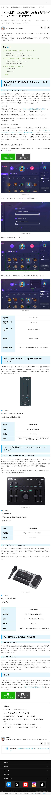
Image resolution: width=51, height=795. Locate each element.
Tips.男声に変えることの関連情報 (14, 66)
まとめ (6, 74)
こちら (35, 793)
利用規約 (44, 791)
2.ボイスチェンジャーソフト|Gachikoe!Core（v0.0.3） (19, 55)
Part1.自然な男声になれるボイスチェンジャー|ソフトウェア (21, 50)
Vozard (7, 7)
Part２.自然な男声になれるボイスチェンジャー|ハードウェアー (22, 58)
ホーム (2, 7)
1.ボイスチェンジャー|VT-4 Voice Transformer (17, 61)
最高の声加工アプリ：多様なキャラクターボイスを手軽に (19, 724)
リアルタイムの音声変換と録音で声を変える (33, 109)
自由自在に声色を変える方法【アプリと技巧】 (16, 713)
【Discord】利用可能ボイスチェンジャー (15, 710)
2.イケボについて (10, 71)
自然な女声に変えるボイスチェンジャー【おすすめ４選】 (19, 716)
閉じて (44, 793)
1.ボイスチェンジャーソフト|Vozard (14, 53)
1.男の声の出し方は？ (11, 68)
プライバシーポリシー (30, 791)
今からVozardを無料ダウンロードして (35, 687)
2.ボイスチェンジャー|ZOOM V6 (14, 63)
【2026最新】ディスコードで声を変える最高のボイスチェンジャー (22, 727)
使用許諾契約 (39, 791)
